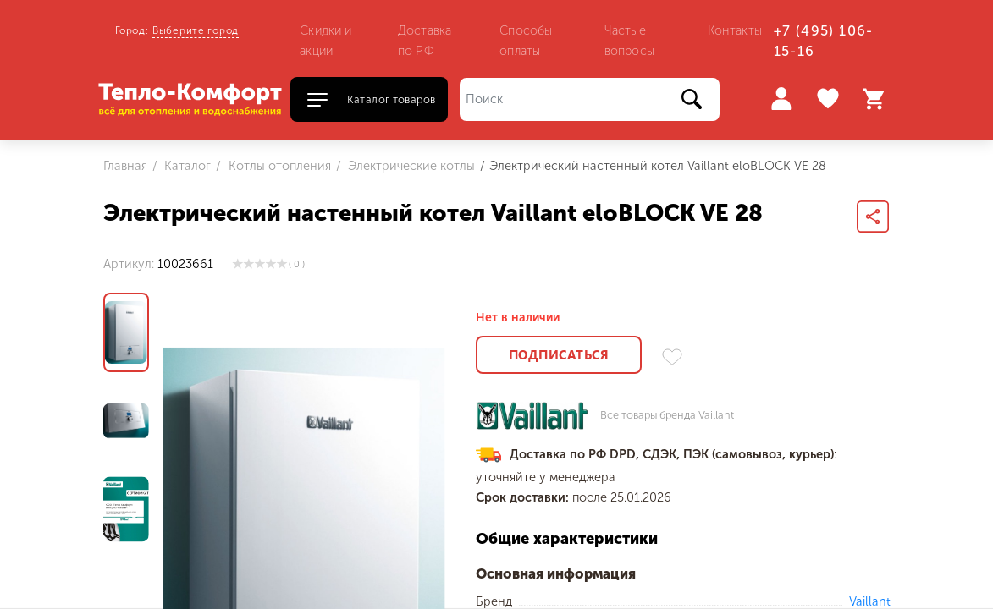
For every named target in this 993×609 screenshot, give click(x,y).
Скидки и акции (325, 40)
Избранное (830, 99)
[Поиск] (590, 99)
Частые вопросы (629, 40)
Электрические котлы (410, 165)
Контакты (735, 30)
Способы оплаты (525, 40)
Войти (781, 98)
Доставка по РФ (424, 40)
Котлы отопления (278, 165)
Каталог (186, 165)
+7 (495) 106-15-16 (824, 41)
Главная (125, 165)
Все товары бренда (667, 415)
